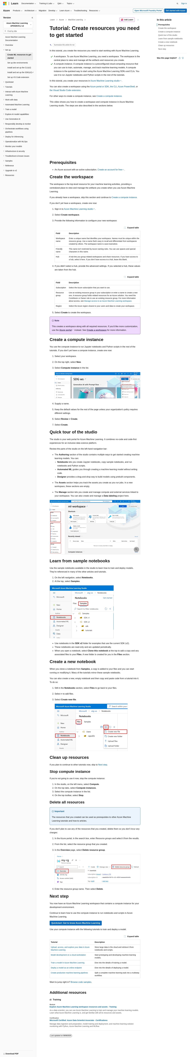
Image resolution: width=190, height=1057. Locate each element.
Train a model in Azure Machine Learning (67, 963)
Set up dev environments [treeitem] (17, 63)
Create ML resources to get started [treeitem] (19, 56)
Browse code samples (81, 982)
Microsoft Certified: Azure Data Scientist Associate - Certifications (79, 1020)
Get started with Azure (175, 11)
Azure (61, 20)
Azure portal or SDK (99, 86)
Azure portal (65, 330)
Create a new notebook (167, 42)
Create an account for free (110, 170)
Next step (102, 765)
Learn (52, 20)
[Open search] (177, 3)
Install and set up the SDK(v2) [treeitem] (19, 72)
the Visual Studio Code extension (65, 90)
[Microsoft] (5, 3)
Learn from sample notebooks (170, 39)
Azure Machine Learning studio (105, 81)
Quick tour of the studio (167, 35)
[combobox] (18, 24)
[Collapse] (32, 17)
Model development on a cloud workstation (68, 955)
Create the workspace (167, 28)
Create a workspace (96, 330)
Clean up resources (166, 45)
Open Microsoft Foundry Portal (148, 11)
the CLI (113, 86)
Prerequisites (164, 25)
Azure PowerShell (126, 86)
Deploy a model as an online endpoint (66, 968)
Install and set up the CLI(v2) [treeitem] (19, 68)
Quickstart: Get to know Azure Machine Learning (75, 923)
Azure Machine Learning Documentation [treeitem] (15, 38)
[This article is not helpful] (182, 58)
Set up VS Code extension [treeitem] (18, 77)
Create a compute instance (109, 96)
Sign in (184, 3)
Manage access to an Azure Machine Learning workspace (108, 301)
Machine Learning (75, 20)
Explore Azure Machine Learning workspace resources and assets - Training (83, 1007)
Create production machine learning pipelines (69, 973)
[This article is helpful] (179, 58)
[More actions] (138, 20)
